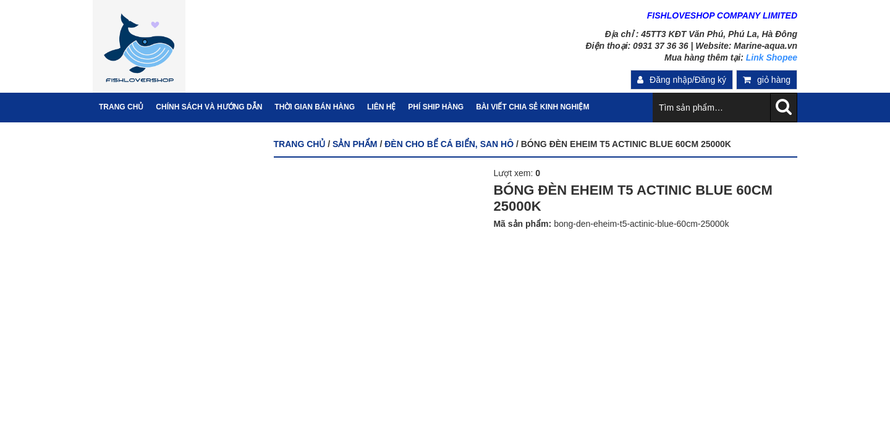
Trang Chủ (121, 107)
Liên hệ (381, 107)
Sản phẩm (355, 144)
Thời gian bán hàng (314, 107)
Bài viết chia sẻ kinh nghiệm (532, 107)
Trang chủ (300, 144)
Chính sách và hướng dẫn (209, 107)
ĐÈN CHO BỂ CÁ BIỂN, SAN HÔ (449, 144)
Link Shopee (771, 57)
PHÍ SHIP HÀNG (436, 107)
